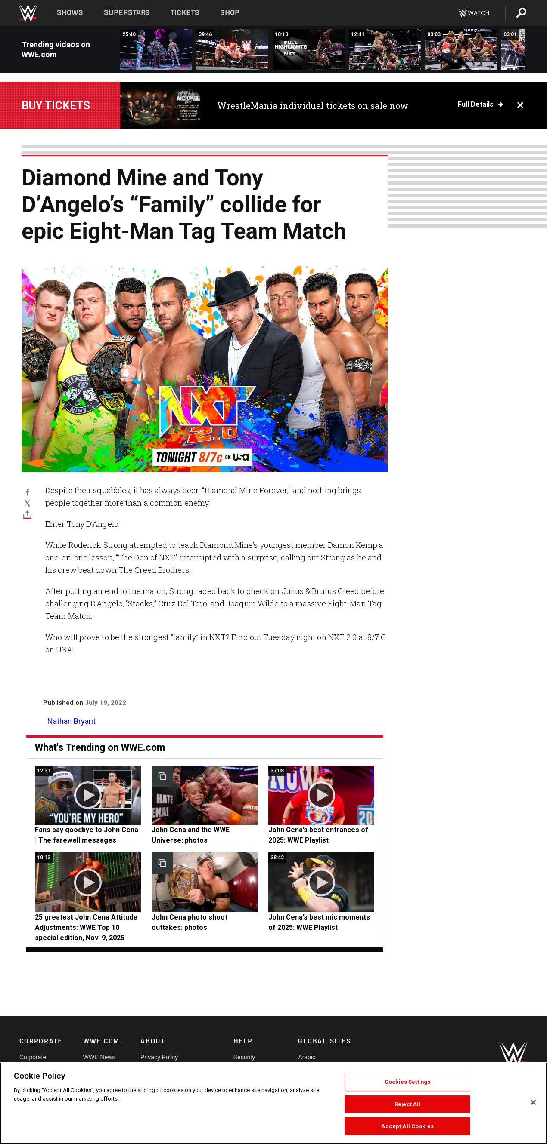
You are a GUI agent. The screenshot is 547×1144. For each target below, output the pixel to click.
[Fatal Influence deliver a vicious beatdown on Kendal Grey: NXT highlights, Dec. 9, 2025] (461, 49)
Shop (229, 13)
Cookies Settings (407, 1082)
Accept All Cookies (407, 1126)
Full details (476, 104)
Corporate (32, 1057)
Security (244, 1057)
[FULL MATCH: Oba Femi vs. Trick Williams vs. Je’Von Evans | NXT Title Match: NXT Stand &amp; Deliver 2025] (156, 49)
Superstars (127, 13)
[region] (273, 1103)
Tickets (185, 13)
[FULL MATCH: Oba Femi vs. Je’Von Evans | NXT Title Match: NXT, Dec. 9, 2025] (385, 49)
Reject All (407, 1104)
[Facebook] (27, 491)
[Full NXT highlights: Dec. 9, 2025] (309, 49)
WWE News (99, 1057)
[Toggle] (27, 514)
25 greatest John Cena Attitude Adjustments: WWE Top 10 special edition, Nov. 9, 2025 (86, 927)
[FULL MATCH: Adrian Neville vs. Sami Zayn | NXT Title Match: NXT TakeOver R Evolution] (232, 49)
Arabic (306, 1057)
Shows (70, 13)
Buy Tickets (56, 105)
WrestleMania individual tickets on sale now (312, 105)
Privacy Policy (159, 1057)
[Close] (533, 1102)
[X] (27, 503)
